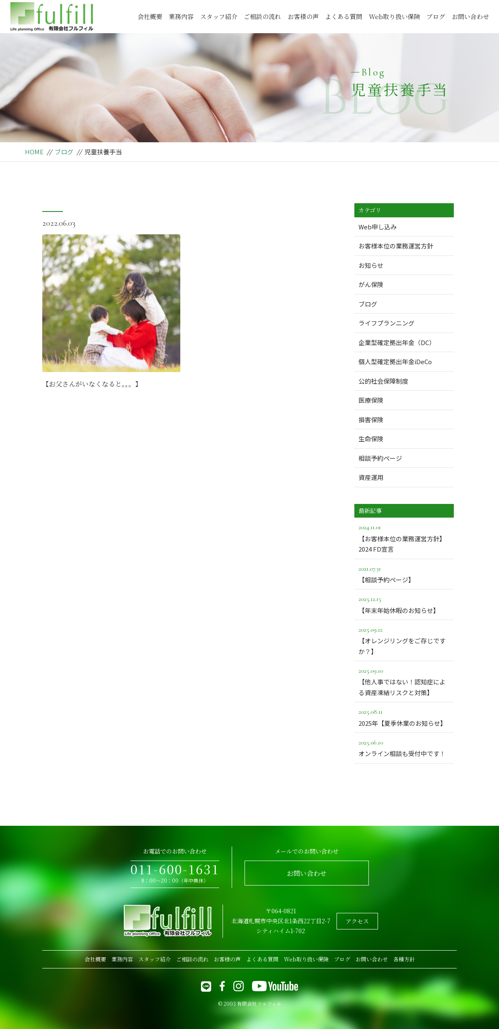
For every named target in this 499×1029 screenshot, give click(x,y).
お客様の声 (303, 16)
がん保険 (371, 284)
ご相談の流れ (262, 16)
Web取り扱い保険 (394, 16)
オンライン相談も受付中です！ (404, 747)
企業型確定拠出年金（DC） (397, 342)
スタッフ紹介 (218, 16)
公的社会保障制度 (383, 381)
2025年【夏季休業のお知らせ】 (404, 716)
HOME (34, 151)
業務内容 (181, 16)
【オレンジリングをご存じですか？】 (404, 640)
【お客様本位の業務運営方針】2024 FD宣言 (404, 537)
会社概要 (150, 16)
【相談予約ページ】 (404, 573)
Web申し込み (378, 226)
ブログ (435, 16)
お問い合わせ (470, 16)
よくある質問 (343, 16)
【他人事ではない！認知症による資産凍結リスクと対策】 (404, 681)
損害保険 (371, 419)
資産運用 (371, 477)
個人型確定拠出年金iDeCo (395, 361)
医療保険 (371, 400)
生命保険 (371, 438)
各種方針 (404, 959)
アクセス (357, 921)
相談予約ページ (380, 458)
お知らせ (371, 265)
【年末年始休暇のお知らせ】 (404, 604)
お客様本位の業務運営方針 (396, 245)
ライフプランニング (386, 323)
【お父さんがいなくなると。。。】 (92, 384)
